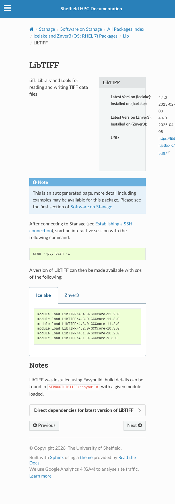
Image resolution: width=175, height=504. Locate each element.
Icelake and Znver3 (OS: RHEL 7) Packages (76, 36)
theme (86, 457)
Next (134, 425)
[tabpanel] (87, 330)
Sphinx (57, 457)
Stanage (47, 29)
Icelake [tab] (43, 295)
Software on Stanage (81, 29)
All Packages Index (125, 29)
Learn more (40, 476)
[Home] (31, 29)
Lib (126, 36)
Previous (44, 425)
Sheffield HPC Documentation (91, 9)
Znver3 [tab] (72, 295)
